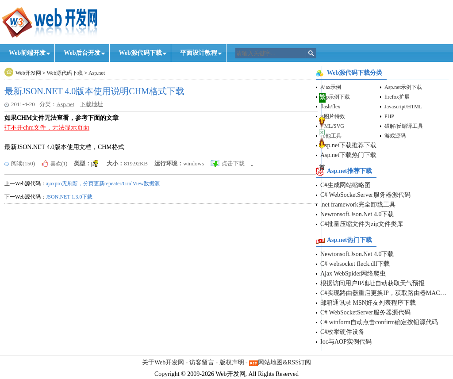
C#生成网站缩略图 (345, 185)
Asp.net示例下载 (403, 87)
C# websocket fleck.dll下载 (355, 263)
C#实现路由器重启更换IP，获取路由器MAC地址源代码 (384, 293)
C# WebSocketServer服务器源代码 (365, 194)
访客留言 (201, 362)
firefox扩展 (397, 97)
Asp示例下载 (335, 97)
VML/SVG (332, 126)
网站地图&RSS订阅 (284, 362)
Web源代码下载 (140, 53)
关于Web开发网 (163, 362)
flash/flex (330, 106)
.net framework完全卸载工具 (357, 204)
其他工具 (331, 136)
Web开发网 (28, 73)
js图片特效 (332, 116)
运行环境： (168, 163)
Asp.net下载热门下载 (348, 155)
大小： (115, 163)
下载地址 (91, 104)
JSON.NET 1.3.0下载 (69, 197)
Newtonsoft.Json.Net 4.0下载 (357, 214)
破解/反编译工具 (403, 126)
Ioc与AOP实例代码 (346, 341)
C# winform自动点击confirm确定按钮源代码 (379, 322)
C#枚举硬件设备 (342, 332)
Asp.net (96, 73)
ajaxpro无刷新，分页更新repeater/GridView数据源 (103, 183)
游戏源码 (395, 136)
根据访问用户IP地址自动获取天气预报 (372, 283)
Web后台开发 (82, 53)
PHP (389, 116)
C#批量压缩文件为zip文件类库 (361, 224)
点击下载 (233, 163)
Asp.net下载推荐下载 (348, 145)
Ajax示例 (330, 87)
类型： (82, 163)
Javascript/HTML (403, 106)
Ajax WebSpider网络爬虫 (353, 273)
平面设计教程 (198, 53)
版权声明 (231, 362)
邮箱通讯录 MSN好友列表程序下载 (368, 302)
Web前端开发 (27, 53)
